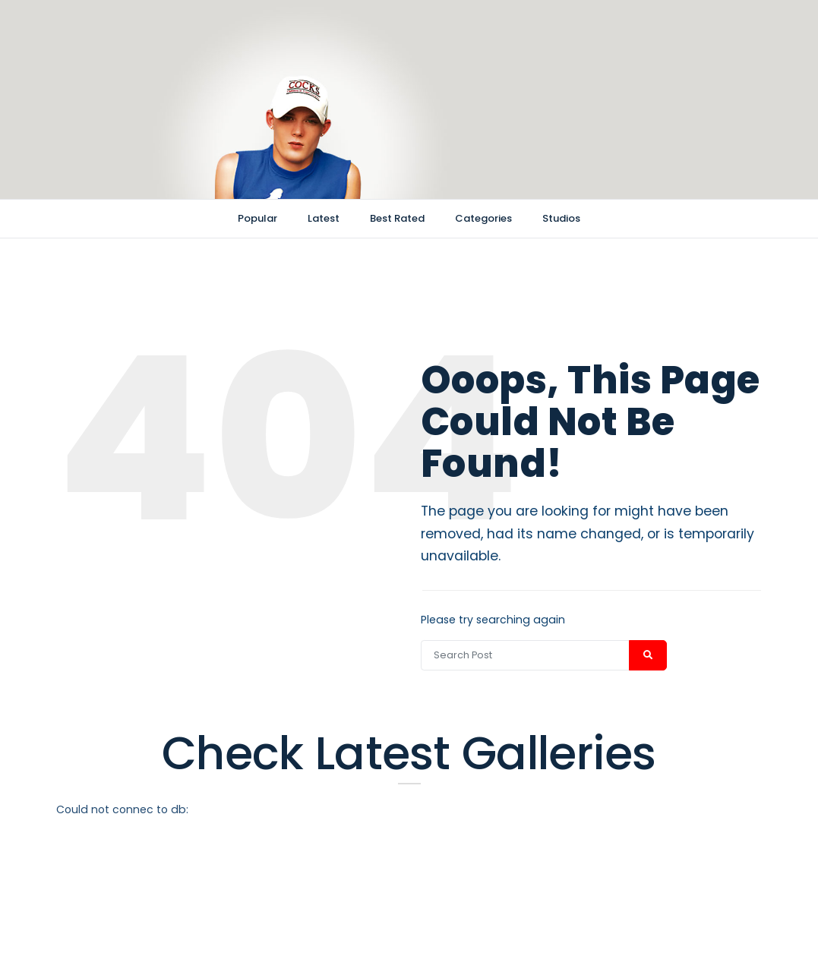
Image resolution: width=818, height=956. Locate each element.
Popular (257, 218)
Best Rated (397, 218)
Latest (324, 218)
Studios (561, 218)
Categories (483, 218)
